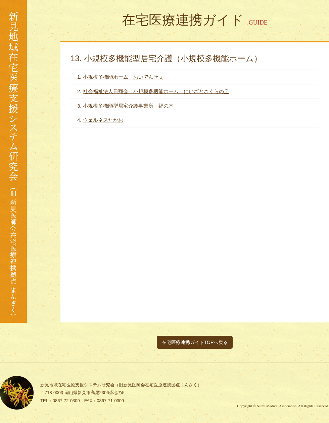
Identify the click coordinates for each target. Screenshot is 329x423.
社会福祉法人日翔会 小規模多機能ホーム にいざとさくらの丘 (156, 91)
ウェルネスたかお (103, 120)
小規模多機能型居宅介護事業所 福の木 (128, 106)
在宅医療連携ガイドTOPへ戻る (195, 342)
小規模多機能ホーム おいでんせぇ (123, 77)
